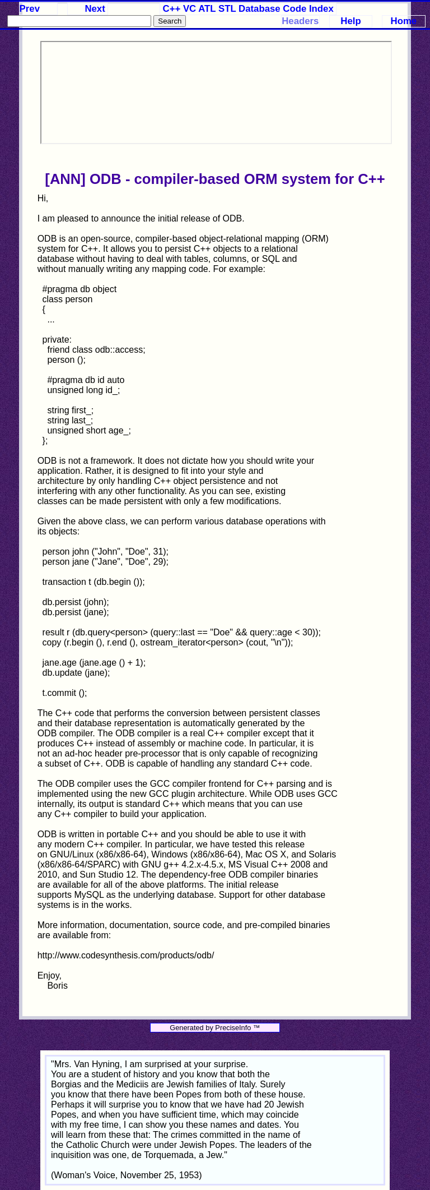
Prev (30, 8)
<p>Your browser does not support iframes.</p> (216, 92)
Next (95, 8)
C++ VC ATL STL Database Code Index (248, 8)
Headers (300, 21)
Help (350, 21)
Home (404, 21)
